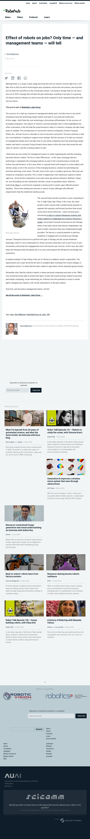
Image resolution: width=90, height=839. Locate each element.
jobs (12, 314)
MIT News (51, 510)
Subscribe (36, 390)
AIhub (20, 453)
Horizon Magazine (12, 625)
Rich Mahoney (13, 54)
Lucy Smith (59, 682)
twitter (48, 781)
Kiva (17, 185)
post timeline (51, 769)
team (27, 3)
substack (49, 774)
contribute (42, 3)
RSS (5, 789)
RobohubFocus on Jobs (36, 314)
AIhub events (79, 3)
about (33, 3)
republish (52, 3)
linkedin (49, 776)
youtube (49, 786)
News (8, 17)
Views (20, 17)
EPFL (49, 625)
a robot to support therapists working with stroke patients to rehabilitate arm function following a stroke (59, 218)
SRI (48, 314)
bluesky (49, 784)
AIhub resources (65, 3)
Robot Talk (51, 448)
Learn (47, 17)
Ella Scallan (10, 453)
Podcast (33, 17)
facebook (50, 779)
